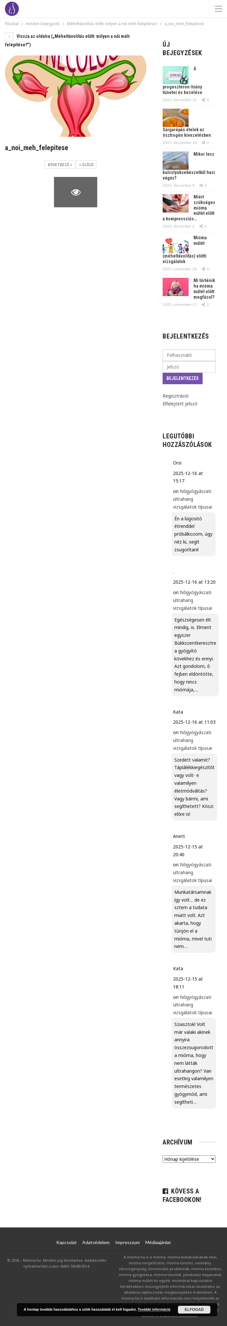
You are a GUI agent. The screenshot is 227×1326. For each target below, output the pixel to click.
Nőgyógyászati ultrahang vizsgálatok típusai (192, 499)
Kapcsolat (66, 1242)
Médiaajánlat (158, 1242)
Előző (86, 165)
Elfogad (194, 1309)
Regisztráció (176, 396)
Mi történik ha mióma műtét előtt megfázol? (204, 288)
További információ (154, 1309)
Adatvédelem (96, 1242)
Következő (60, 165)
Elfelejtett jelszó (180, 404)
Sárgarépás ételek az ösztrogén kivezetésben (187, 132)
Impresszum (127, 1242)
